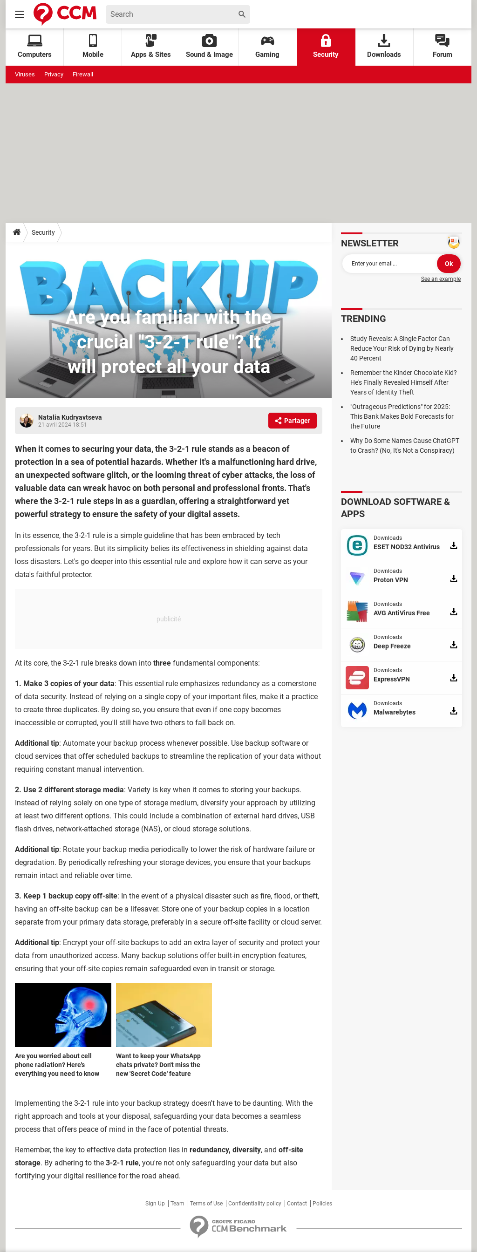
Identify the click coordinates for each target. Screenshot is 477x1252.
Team (177, 1203)
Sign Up (155, 1203)
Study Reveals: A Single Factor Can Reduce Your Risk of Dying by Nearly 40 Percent (402, 348)
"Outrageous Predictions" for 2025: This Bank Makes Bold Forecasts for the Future (402, 416)
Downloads (384, 46)
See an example (441, 279)
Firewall (83, 74)
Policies (322, 1203)
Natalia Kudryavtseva (70, 417)
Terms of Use (206, 1203)
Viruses (25, 74)
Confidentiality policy (254, 1203)
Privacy (53, 74)
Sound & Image (209, 46)
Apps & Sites (151, 46)
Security (326, 46)
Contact (297, 1203)
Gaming (267, 46)
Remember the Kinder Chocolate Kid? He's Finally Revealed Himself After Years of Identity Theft (403, 382)
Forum (442, 46)
